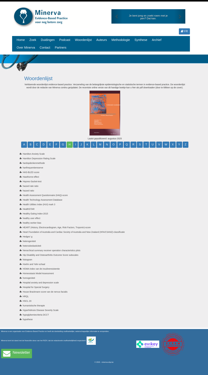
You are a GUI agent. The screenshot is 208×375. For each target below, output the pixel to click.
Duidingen (48, 40)
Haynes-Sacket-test (32, 181)
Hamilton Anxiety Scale (34, 154)
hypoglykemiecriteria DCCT (36, 315)
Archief (156, 40)
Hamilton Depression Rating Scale (39, 158)
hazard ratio (28, 190)
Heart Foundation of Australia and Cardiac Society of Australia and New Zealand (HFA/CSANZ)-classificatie (74, 232)
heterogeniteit (29, 241)
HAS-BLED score (31, 172)
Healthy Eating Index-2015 (35, 213)
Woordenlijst (83, 40)
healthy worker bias (32, 223)
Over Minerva (26, 47)
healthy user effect (31, 218)
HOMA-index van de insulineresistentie (41, 269)
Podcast (64, 40)
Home (21, 40)
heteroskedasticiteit (32, 246)
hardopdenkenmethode (34, 163)
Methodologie (120, 40)
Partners (60, 47)
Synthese (140, 40)
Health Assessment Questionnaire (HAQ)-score (45, 195)
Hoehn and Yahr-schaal (34, 264)
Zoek (32, 40)
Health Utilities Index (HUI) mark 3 (39, 204)
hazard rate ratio (30, 186)
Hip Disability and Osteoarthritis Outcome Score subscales (50, 255)
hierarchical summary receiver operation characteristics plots (51, 250)
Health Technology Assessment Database (42, 200)
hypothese (28, 319)
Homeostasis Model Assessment (38, 273)
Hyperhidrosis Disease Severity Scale (40, 310)
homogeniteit (29, 278)
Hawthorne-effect (31, 177)
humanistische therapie (34, 305)
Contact (45, 47)
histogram (27, 259)
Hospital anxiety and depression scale (41, 282)
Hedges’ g (27, 236)
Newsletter (16, 353)
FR (184, 31)
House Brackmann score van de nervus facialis (45, 292)
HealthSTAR (28, 209)
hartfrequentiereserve (33, 167)
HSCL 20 (27, 301)
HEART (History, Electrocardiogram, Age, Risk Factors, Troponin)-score (57, 227)
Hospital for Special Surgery (36, 287)
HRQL (26, 296)
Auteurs (101, 40)
